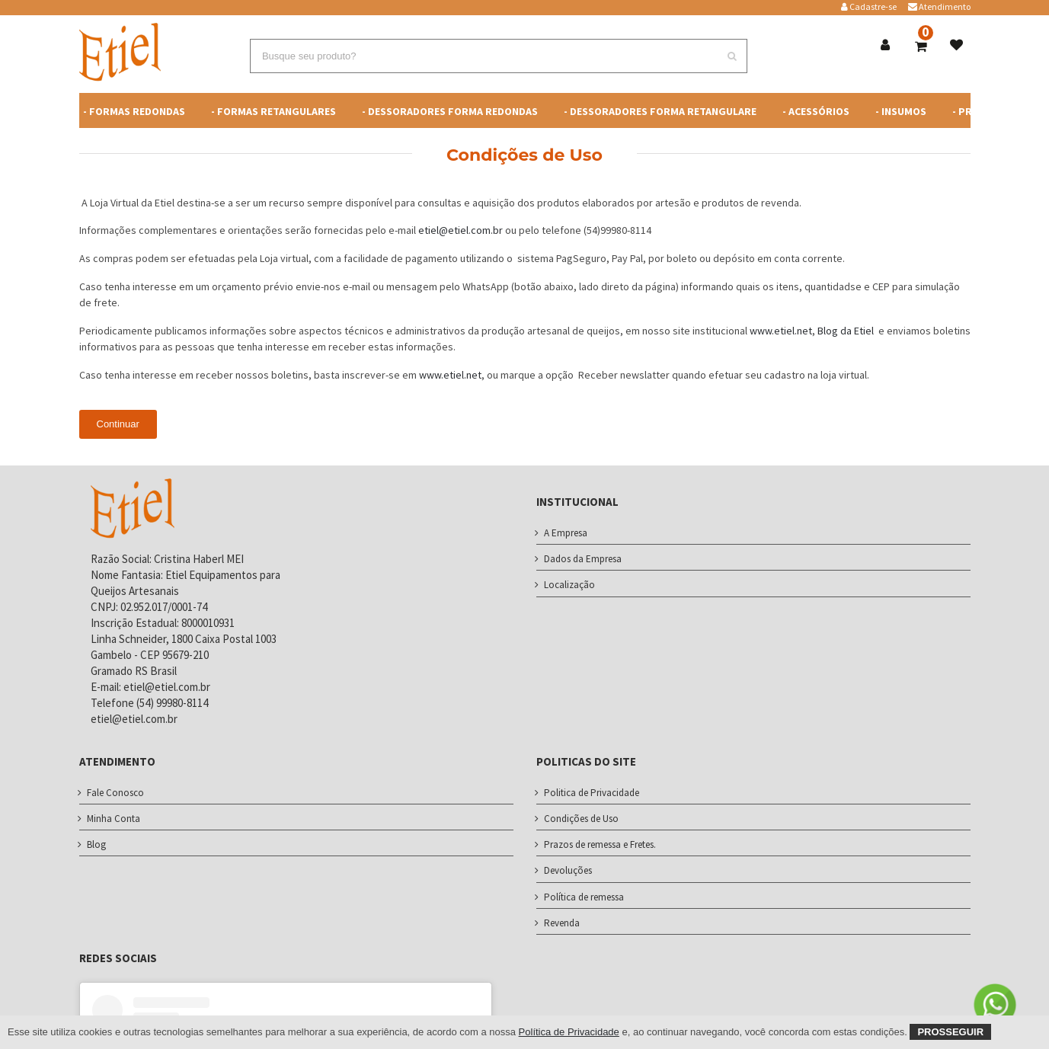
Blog (96, 844)
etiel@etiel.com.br (460, 230)
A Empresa (565, 532)
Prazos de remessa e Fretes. (600, 844)
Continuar (118, 424)
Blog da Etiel (846, 330)
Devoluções (568, 870)
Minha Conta (113, 818)
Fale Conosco (115, 792)
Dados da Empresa (583, 558)
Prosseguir (950, 1032)
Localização (569, 584)
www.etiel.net (781, 330)
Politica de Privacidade (591, 792)
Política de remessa (584, 897)
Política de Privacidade (569, 1032)
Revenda (562, 922)
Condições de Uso (581, 818)
